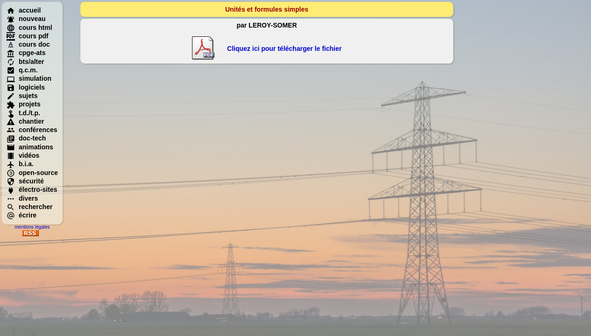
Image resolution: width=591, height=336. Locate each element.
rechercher (29, 206)
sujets (22, 95)
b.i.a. (20, 164)
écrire (21, 215)
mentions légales (32, 227)
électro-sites (32, 189)
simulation (29, 78)
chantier (25, 121)
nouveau (26, 18)
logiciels (26, 87)
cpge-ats (26, 52)
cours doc (28, 44)
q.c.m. (22, 70)
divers (22, 198)
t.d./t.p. (23, 113)
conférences (32, 129)
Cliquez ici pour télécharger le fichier (284, 48)
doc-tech (26, 138)
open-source (32, 172)
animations (30, 147)
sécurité (25, 181)
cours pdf (28, 36)
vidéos (23, 155)
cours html (29, 27)
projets (24, 104)
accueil (24, 10)
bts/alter (25, 61)
